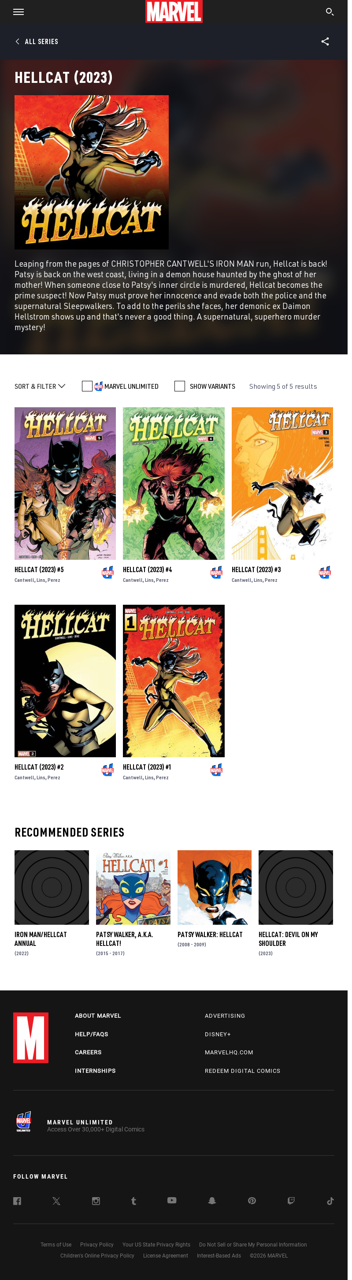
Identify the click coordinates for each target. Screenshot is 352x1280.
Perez (54, 580)
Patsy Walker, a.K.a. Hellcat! (124, 939)
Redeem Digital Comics (243, 1071)
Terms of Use (56, 1245)
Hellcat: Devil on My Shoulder (288, 939)
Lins (41, 580)
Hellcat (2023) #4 (147, 569)
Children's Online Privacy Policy (97, 1256)
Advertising (225, 1015)
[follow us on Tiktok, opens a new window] (330, 1202)
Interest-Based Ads (219, 1256)
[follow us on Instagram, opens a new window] (96, 1202)
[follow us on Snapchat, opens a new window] (212, 1202)
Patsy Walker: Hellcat (210, 934)
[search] (330, 12)
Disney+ (218, 1034)
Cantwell (24, 580)
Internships (95, 1071)
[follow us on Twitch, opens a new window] (291, 1202)
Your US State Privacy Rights (156, 1245)
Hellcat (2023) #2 (39, 767)
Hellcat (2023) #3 (256, 569)
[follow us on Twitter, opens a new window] (56, 1202)
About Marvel (98, 1015)
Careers (88, 1052)
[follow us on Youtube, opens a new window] (172, 1201)
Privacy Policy (97, 1245)
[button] (15, 11)
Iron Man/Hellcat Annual (41, 939)
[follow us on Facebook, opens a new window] (17, 1202)
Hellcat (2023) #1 (147, 767)
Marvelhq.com (229, 1052)
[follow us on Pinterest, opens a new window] (252, 1201)
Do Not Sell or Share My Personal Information (253, 1245)
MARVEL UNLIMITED (131, 386)
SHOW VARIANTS (212, 386)
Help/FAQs (91, 1034)
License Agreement (165, 1256)
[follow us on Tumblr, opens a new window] (133, 1202)
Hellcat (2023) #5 (39, 569)
